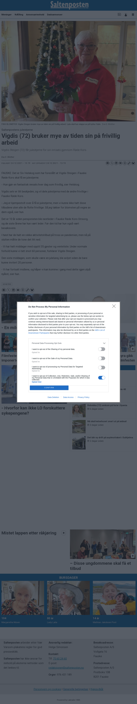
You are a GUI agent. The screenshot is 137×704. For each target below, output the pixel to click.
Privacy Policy (83, 397)
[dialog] (68, 352)
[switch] (101, 349)
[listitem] (68, 343)
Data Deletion (53, 397)
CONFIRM (49, 388)
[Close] (114, 307)
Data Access (68, 397)
